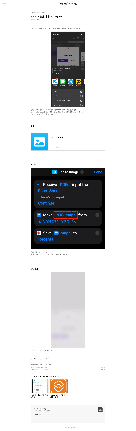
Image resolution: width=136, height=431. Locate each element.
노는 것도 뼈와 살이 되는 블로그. (42, 411)
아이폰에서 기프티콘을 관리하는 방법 (39, 367)
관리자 (73, 427)
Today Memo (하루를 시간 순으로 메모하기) (40, 369)
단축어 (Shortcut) (40, 364)
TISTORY (68, 427)
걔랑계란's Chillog (68, 3)
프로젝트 (33, 364)
